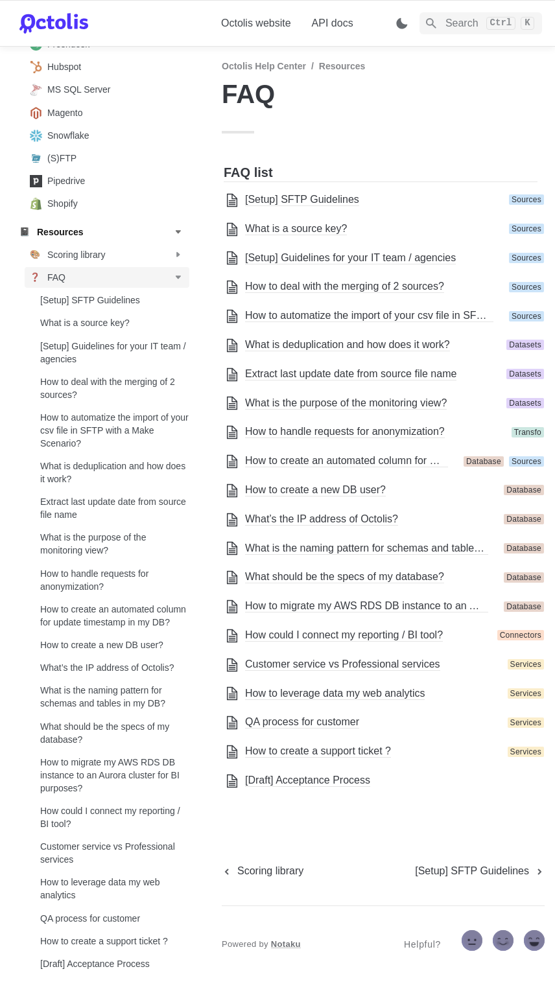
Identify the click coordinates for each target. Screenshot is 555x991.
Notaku (286, 944)
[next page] (480, 871)
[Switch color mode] (402, 23)
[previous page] (262, 871)
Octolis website (256, 23)
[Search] (480, 23)
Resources (342, 66)
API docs (332, 23)
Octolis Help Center (264, 66)
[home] (109, 23)
